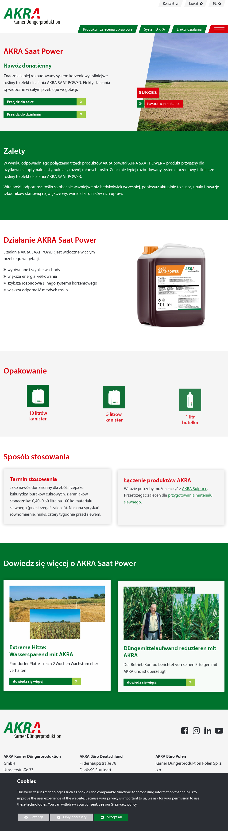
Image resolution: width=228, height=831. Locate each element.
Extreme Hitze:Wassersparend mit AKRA (41, 655)
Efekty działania (189, 29)
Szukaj (196, 3)
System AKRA (154, 29)
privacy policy (126, 804)
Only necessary (68, 817)
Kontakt (170, 3)
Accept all (108, 817)
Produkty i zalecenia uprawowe (107, 29)
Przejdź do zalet (20, 101)
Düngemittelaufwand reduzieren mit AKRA (170, 661)
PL (217, 3)
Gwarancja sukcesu (164, 103)
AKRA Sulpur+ (194, 499)
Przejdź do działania (24, 114)
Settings (30, 818)
